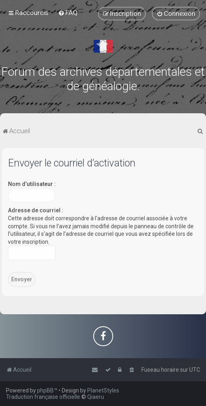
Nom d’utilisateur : (32, 182)
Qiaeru (95, 397)
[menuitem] (68, 13)
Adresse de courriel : (35, 209)
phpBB (45, 390)
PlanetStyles (103, 390)
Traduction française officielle (43, 397)
